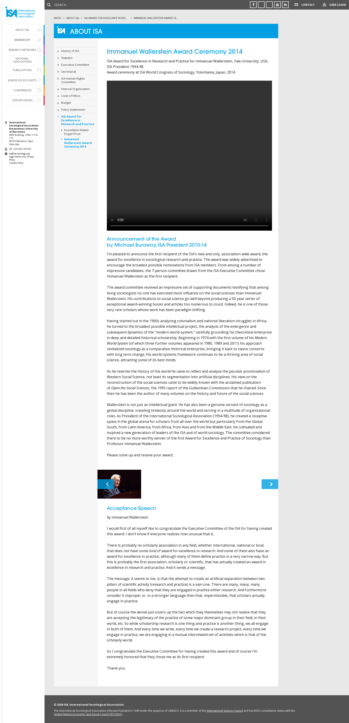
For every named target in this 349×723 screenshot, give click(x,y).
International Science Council (225, 711)
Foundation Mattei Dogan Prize (76, 132)
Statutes (67, 58)
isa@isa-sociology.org (19, 153)
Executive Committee (75, 65)
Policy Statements (73, 110)
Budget (66, 103)
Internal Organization (75, 89)
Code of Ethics (70, 96)
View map (14, 144)
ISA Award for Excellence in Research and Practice (77, 120)
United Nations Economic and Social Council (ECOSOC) (88, 714)
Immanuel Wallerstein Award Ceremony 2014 (78, 143)
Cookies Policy (16, 162)
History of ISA (70, 51)
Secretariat (68, 72)
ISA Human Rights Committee (73, 80)
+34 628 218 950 (22, 148)
